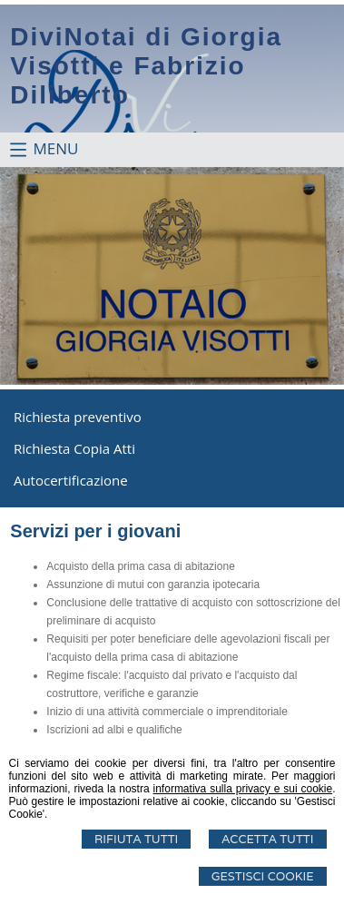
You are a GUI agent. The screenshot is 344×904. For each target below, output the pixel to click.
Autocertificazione (71, 480)
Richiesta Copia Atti (74, 448)
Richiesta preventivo (78, 417)
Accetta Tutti (267, 839)
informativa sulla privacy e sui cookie (243, 788)
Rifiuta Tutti (136, 839)
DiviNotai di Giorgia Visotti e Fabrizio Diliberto (146, 66)
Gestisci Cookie (262, 876)
